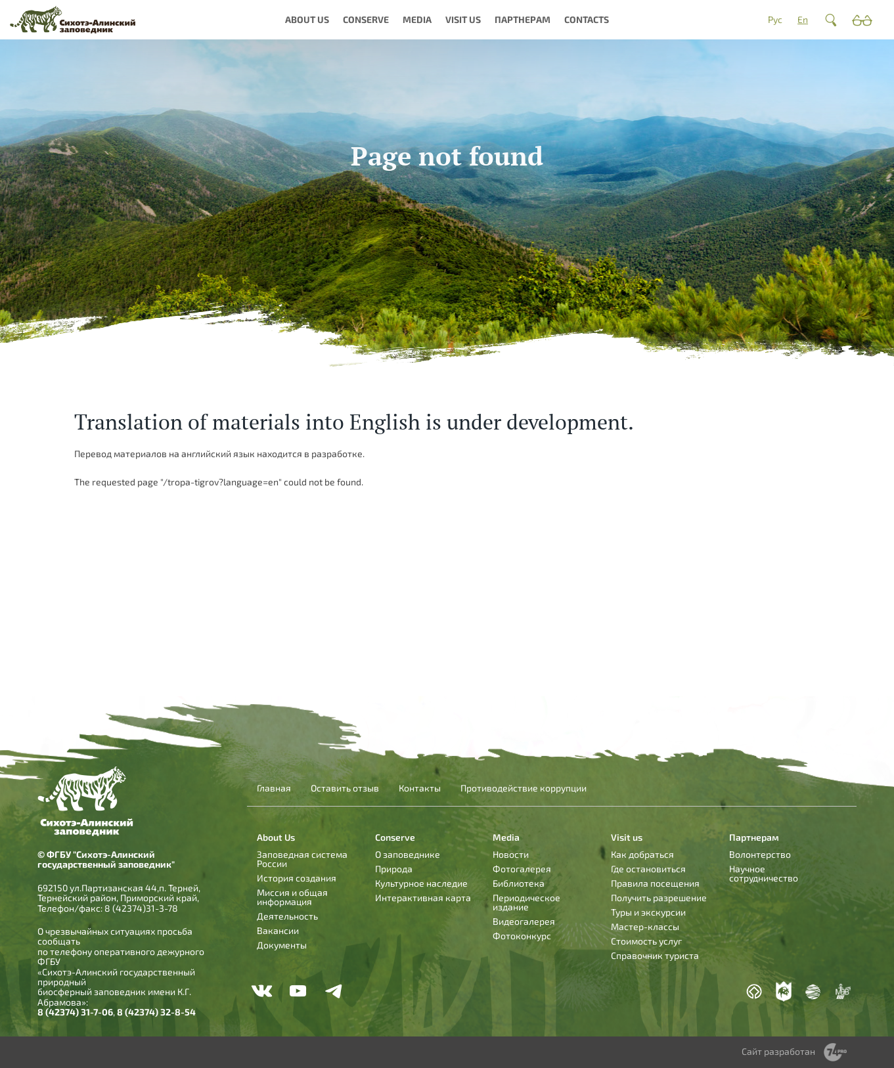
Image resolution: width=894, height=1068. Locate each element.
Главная (274, 788)
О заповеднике (407, 854)
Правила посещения (655, 883)
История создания (296, 877)
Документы (282, 944)
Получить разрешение (659, 897)
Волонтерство (760, 854)
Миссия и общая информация (292, 897)
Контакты (420, 788)
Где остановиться (648, 868)
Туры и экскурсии (648, 912)
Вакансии (278, 930)
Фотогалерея (522, 868)
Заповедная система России (302, 859)
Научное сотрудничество (763, 873)
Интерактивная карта (423, 897)
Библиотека (519, 883)
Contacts (586, 19)
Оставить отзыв (345, 788)
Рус (775, 19)
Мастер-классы (645, 926)
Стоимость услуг (646, 940)
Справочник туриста (655, 955)
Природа (394, 868)
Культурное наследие (421, 883)
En (802, 19)
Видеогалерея (524, 921)
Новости (511, 854)
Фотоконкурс (522, 935)
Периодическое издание (526, 902)
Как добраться (642, 854)
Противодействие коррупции (523, 788)
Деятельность (287, 916)
